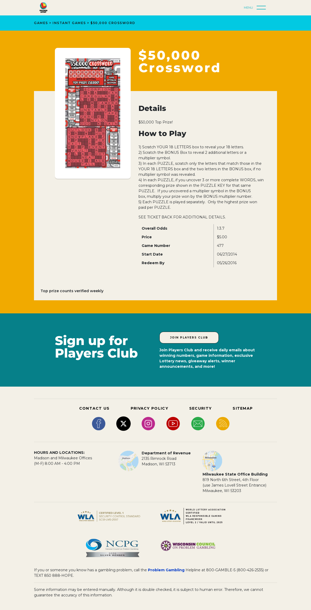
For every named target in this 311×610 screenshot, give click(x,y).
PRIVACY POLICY (149, 408)
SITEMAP (243, 408)
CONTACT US (94, 408)
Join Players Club (189, 337)
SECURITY (200, 408)
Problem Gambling (166, 570)
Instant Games (69, 23)
